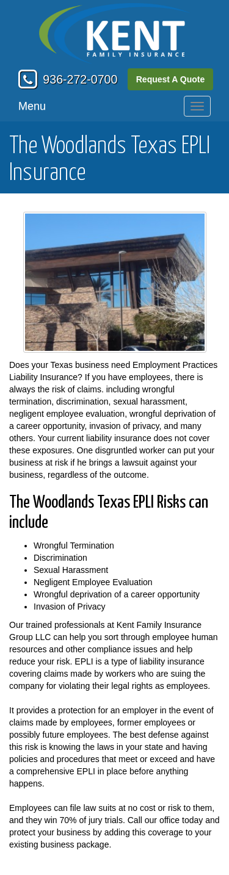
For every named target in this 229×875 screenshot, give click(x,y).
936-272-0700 (80, 79)
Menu (32, 106)
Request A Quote (170, 79)
